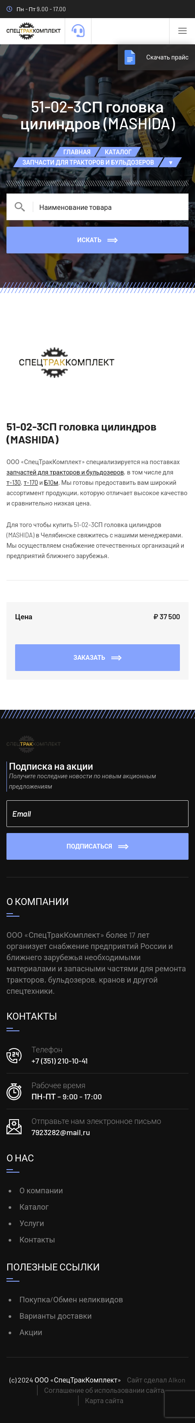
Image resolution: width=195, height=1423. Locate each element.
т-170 (31, 482)
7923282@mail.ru (60, 1132)
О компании (41, 1190)
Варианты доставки (55, 1315)
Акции (30, 1332)
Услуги (31, 1223)
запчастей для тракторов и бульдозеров (65, 472)
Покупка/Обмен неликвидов (71, 1299)
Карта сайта (104, 1400)
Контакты (37, 1239)
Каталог (34, 1206)
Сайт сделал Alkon (156, 1380)
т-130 (13, 482)
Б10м (51, 482)
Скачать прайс (167, 57)
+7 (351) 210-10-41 (59, 1060)
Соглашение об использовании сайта (104, 1390)
